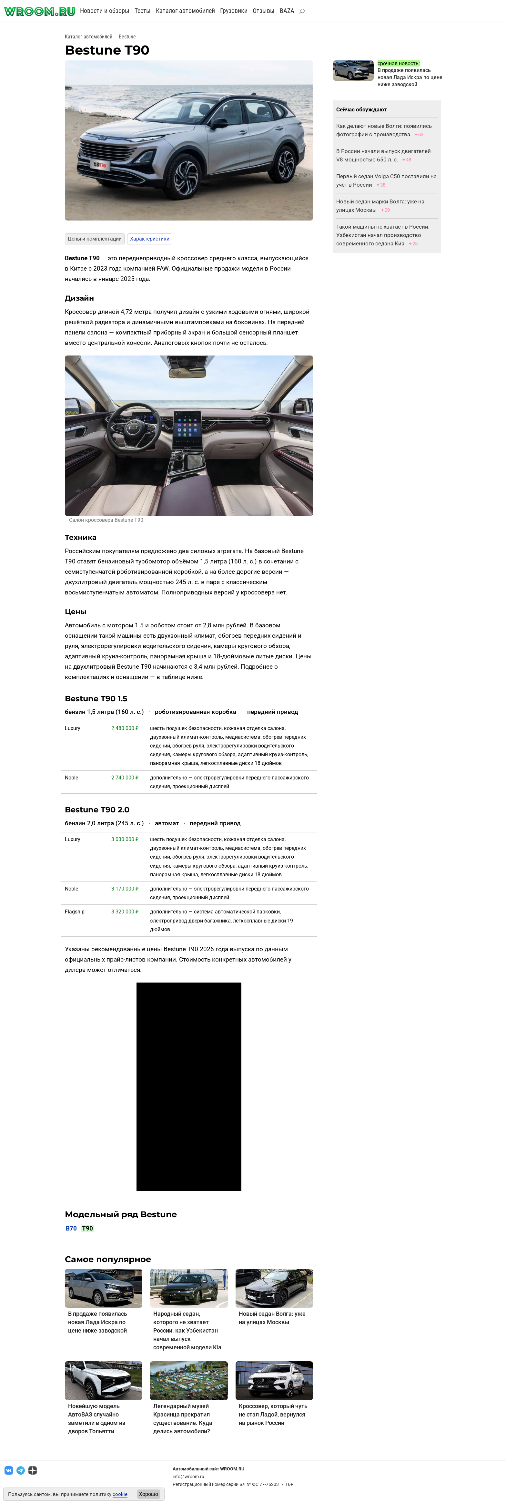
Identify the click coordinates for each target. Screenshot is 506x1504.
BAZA (287, 11)
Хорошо (148, 1494)
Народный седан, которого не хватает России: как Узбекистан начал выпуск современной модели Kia (187, 1330)
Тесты (143, 11)
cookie (120, 1494)
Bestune (127, 37)
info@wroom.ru (188, 1476)
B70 (71, 1228)
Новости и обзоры (104, 11)
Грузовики (234, 11)
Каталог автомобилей (185, 11)
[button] (73, 141)
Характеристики (149, 239)
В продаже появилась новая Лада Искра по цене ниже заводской (97, 1322)
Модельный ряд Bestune (121, 1214)
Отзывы (264, 11)
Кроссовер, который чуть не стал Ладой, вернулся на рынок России (273, 1414)
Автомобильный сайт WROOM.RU (208, 1468)
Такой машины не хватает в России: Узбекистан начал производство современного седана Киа (383, 235)
